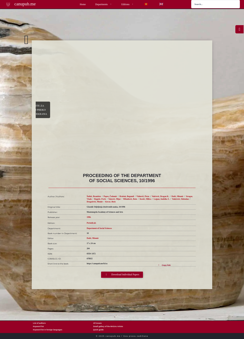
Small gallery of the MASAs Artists (108, 326)
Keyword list (38, 326)
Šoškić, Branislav (94, 196)
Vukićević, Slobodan (180, 199)
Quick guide (98, 330)
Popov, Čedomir (110, 196)
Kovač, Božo (110, 202)
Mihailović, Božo (130, 199)
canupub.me (25, 3)
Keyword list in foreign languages (47, 330)
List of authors (39, 323)
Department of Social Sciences (99, 228)
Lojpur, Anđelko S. (161, 199)
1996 (89, 217)
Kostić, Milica (145, 199)
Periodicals (91, 223)
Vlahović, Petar (142, 196)
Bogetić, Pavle (100, 199)
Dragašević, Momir (95, 202)
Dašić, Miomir (177, 196)
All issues (97, 323)
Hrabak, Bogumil (126, 196)
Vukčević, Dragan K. (160, 196)
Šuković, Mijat (114, 199)
